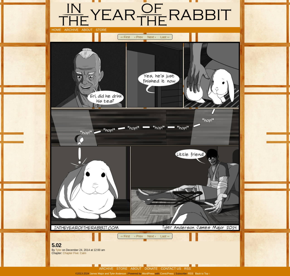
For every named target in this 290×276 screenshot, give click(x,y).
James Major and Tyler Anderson (108, 273)
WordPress (148, 273)
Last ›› (164, 37)
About (87, 30)
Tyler (58, 250)
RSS (187, 268)
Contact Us (171, 268)
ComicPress (167, 273)
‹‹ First (125, 37)
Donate (151, 268)
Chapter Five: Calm (74, 253)
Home (56, 30)
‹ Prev (138, 37)
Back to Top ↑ (202, 273)
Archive (71, 30)
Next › (151, 37)
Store (101, 30)
